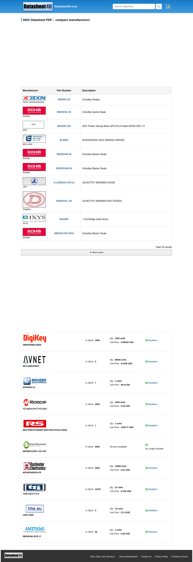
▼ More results (96, 252)
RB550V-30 (64, 99)
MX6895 (64, 219)
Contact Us (146, 556)
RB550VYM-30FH (64, 233)
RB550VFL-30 (64, 201)
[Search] (134, 6)
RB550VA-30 (64, 112)
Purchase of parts (179, 556)
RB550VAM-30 (64, 168)
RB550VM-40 (64, 154)
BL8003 (64, 140)
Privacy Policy (161, 556)
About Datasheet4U (128, 556)
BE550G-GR (64, 126)
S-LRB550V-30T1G (64, 182)
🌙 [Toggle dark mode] (168, 6)
